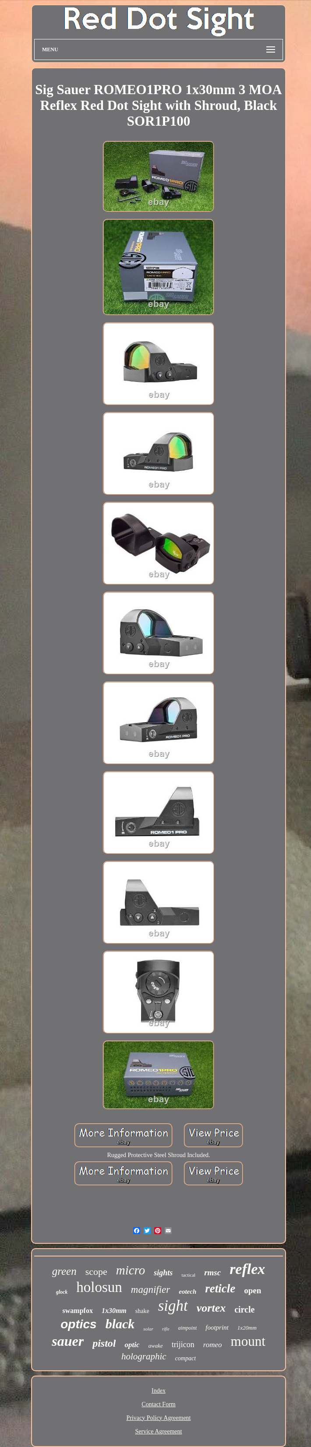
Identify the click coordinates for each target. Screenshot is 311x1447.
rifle (166, 1329)
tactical (188, 1275)
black (120, 1323)
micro (130, 1270)
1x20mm (247, 1327)
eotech (187, 1291)
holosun (99, 1287)
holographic (143, 1356)
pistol (104, 1343)
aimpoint (187, 1328)
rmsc (212, 1272)
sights (163, 1272)
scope (96, 1271)
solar (148, 1328)
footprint (217, 1327)
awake (155, 1345)
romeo (212, 1345)
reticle (220, 1288)
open (252, 1290)
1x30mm (114, 1310)
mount (248, 1341)
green (64, 1271)
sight (173, 1305)
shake (142, 1311)
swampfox (78, 1310)
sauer (68, 1341)
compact (185, 1358)
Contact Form (158, 1404)
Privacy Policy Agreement (159, 1418)
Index (159, 1390)
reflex (247, 1269)
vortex (211, 1308)
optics (78, 1324)
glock (62, 1292)
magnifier (150, 1289)
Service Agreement (158, 1431)
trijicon (183, 1344)
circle (244, 1309)
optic (131, 1345)
